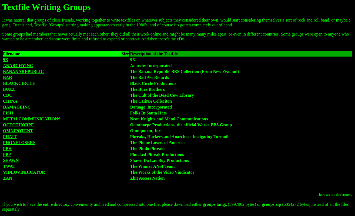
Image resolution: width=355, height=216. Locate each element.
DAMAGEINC (17, 107)
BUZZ (9, 89)
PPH (7, 148)
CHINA (10, 101)
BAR (7, 77)
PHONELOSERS (19, 142)
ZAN (7, 178)
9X (5, 59)
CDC (7, 95)
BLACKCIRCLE (19, 83)
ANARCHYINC (18, 65)
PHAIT (10, 136)
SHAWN (11, 160)
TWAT (9, 166)
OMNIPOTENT (18, 130)
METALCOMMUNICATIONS (32, 119)
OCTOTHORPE (18, 125)
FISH (8, 113)
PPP (7, 154)
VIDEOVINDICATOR (24, 172)
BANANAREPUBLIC (23, 71)
